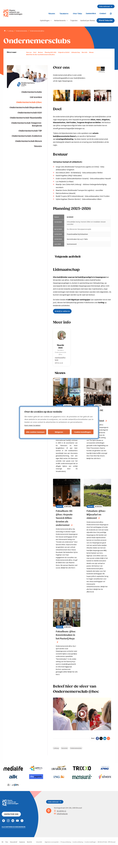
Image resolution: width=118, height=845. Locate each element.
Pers (6, 842)
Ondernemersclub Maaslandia (26, 118)
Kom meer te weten (32, 425)
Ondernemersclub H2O (30, 113)
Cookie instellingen (90, 842)
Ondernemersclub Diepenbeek (26, 107)
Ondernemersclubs (31, 92)
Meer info (84, 52)
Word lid (29, 842)
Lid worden (36, 97)
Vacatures (64, 14)
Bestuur (40, 52)
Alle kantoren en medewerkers (13, 827)
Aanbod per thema (87, 20)
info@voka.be (61, 813)
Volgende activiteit (63, 52)
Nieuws (51, 14)
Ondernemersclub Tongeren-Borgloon (26, 124)
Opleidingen (45, 20)
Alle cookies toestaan (35, 432)
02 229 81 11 (60, 811)
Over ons (29, 52)
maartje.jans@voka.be (60, 359)
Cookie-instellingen (82, 432)
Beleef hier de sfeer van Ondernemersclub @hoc (40, 54)
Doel (34, 52)
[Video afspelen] (82, 714)
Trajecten (74, 20)
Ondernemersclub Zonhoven (27, 136)
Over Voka (77, 14)
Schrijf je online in (62, 311)
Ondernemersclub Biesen (28, 141)
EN (2, 842)
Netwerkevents (60, 20)
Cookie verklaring (78, 842)
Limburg (56, 748)
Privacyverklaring (66, 842)
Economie (64, 748)
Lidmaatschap (75, 52)
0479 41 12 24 (59, 363)
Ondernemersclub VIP (30, 131)
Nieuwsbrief (13, 842)
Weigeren (59, 432)
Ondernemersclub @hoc (29, 102)
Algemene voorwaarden (52, 842)
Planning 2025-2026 (50, 52)
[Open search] (112, 13)
